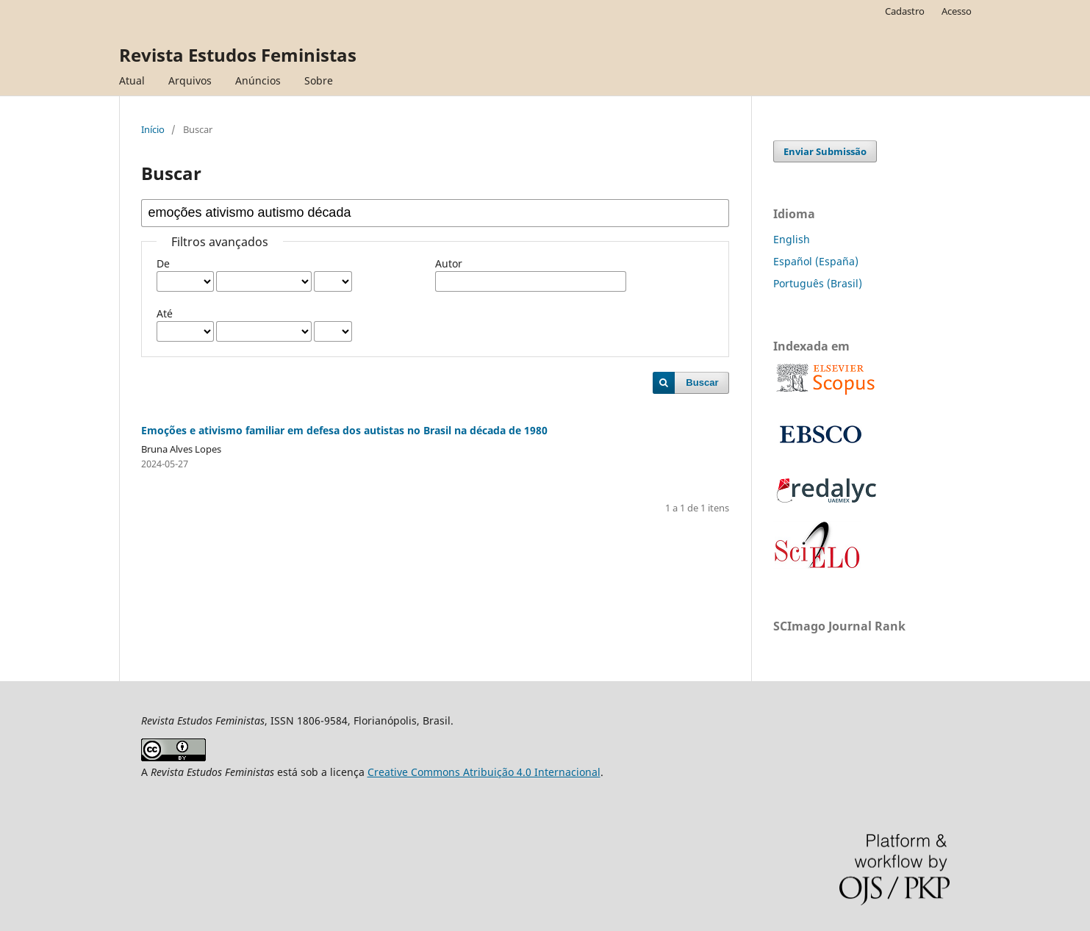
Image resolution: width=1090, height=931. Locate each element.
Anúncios (258, 80)
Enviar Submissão (825, 151)
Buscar (702, 382)
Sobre (318, 80)
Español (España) (815, 261)
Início (153, 129)
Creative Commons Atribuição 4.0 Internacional (483, 772)
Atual (132, 80)
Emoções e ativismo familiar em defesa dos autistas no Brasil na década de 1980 (344, 430)
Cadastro (905, 11)
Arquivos (190, 80)
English (791, 239)
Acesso (957, 11)
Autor (448, 263)
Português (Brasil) (817, 283)
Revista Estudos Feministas (237, 55)
